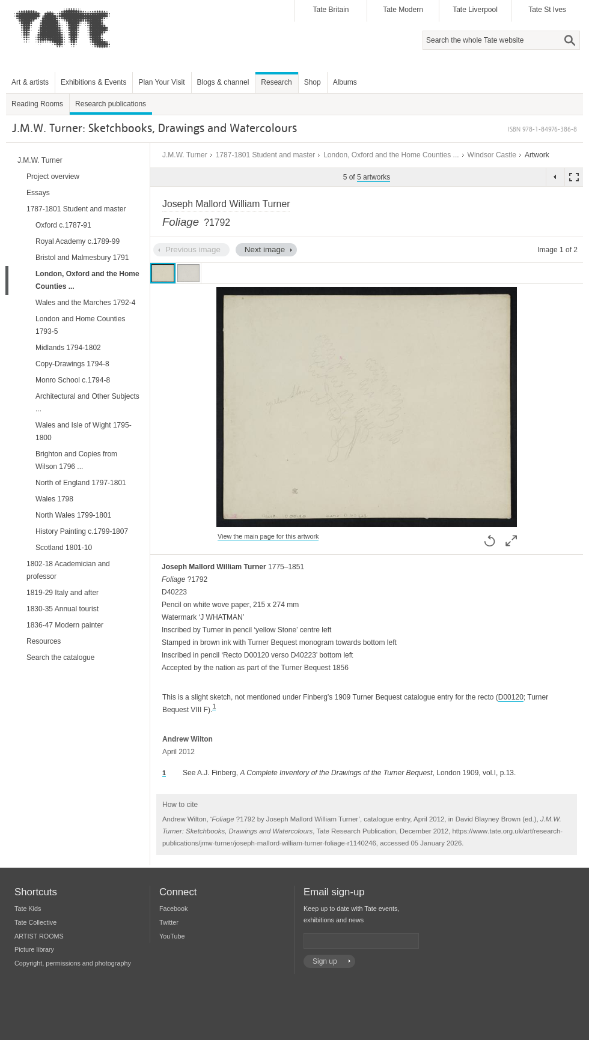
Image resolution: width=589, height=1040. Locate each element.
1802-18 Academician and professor (68, 570)
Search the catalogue (60, 657)
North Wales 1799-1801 (73, 515)
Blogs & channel (223, 82)
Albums (345, 82)
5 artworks (373, 177)
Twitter (169, 922)
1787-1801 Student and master (265, 155)
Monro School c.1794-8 (72, 380)
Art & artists (30, 82)
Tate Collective (35, 922)
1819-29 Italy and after (62, 592)
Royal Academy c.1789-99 (77, 241)
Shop (312, 82)
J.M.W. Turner (184, 155)
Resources (43, 641)
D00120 (510, 697)
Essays (38, 193)
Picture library (34, 949)
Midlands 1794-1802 (68, 347)
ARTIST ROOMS (39, 936)
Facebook (173, 908)
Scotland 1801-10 (63, 547)
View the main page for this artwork (268, 536)
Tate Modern (403, 9)
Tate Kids (27, 908)
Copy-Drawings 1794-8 (72, 364)
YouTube (172, 936)
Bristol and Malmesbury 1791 (82, 257)
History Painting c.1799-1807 (81, 531)
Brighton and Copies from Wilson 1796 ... (76, 460)
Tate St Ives (547, 9)
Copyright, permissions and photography (72, 963)
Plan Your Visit (161, 82)
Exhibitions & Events (93, 82)
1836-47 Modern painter (64, 625)
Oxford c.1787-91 (63, 225)
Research (276, 82)
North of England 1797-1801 (80, 483)
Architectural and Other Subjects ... (87, 402)
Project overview (52, 176)
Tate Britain (331, 9)
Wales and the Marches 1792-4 (85, 302)
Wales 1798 (54, 499)
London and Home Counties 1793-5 (80, 325)
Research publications (110, 104)
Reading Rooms (37, 104)
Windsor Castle (492, 155)
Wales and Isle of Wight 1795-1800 (83, 431)
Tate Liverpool (475, 9)
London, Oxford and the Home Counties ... (391, 155)
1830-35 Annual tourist (62, 609)
